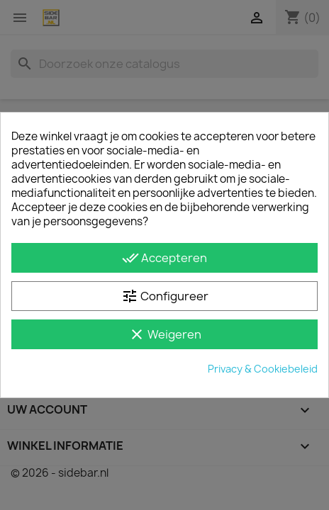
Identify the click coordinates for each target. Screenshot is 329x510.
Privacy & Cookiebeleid (263, 368)
